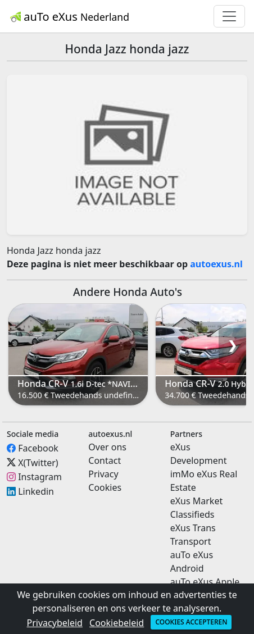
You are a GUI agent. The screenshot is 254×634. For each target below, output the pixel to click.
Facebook (38, 448)
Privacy (103, 474)
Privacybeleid (55, 623)
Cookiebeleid (116, 623)
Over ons (107, 447)
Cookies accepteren (191, 622)
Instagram (40, 477)
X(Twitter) (38, 462)
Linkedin (36, 491)
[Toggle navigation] (229, 16)
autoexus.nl (216, 264)
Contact (104, 460)
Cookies (104, 487)
